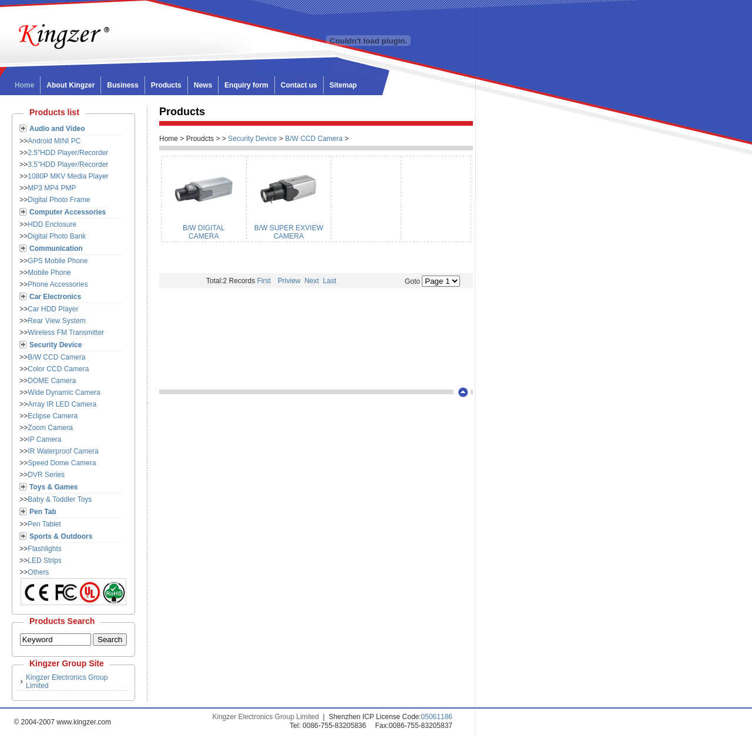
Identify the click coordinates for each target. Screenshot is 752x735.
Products (166, 85)
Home (24, 85)
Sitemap (343, 85)
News (203, 85)
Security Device (55, 345)
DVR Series (46, 475)
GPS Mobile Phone (58, 261)
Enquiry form (246, 85)
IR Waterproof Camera (63, 451)
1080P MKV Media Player (68, 176)
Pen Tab (42, 512)
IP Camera (44, 439)
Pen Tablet (44, 524)
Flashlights (44, 549)
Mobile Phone (49, 273)
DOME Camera (52, 381)
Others (38, 572)
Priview (289, 281)
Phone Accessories (58, 284)
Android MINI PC (54, 141)
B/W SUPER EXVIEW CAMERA (288, 232)
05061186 (436, 717)
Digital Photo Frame (59, 200)
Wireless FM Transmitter (66, 332)
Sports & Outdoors (60, 536)
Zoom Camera (50, 428)
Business (122, 85)
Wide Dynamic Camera (64, 392)
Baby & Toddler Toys (60, 499)
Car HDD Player (53, 309)
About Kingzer (70, 85)
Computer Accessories (67, 212)
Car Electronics (55, 297)
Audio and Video (57, 129)
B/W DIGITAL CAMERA (204, 232)
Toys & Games (53, 487)
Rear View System (56, 321)
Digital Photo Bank (57, 236)
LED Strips (44, 560)
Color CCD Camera (58, 369)
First (267, 281)
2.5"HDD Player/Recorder (68, 153)
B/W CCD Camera (56, 357)
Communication (56, 248)
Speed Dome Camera (62, 463)
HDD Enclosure (52, 224)
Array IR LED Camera (62, 404)
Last (328, 281)
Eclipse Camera (53, 416)
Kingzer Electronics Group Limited (266, 717)
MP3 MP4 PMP (52, 188)
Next (311, 281)
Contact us (299, 85)
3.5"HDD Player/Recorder (68, 164)
